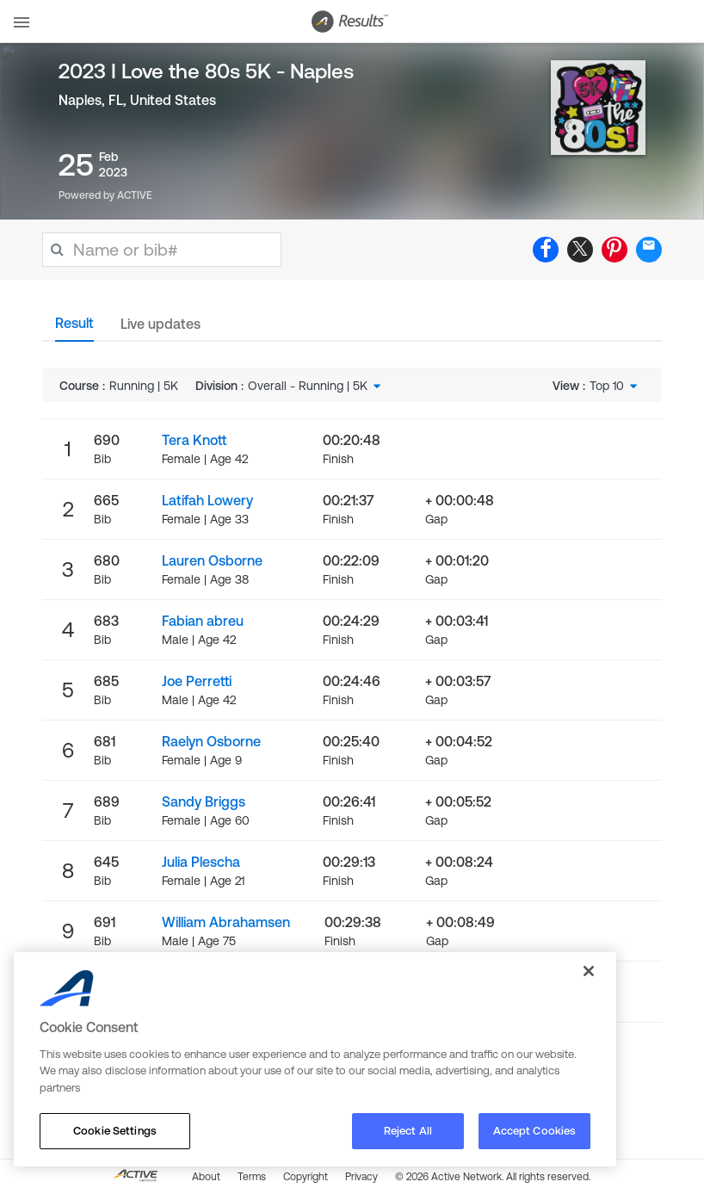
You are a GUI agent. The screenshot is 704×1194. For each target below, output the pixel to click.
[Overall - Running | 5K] (316, 386)
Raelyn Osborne (211, 741)
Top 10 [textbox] (607, 386)
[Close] (589, 971)
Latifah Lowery (207, 500)
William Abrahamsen (226, 922)
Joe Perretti (197, 681)
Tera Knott (194, 440)
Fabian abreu (203, 620)
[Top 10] (615, 386)
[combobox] (316, 386)
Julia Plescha (201, 861)
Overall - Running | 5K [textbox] (307, 386)
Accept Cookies (535, 1130)
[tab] (74, 328)
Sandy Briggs (203, 801)
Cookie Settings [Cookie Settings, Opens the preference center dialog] (115, 1130)
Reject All (408, 1130)
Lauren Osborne (212, 560)
